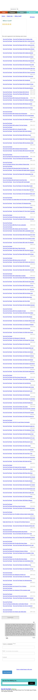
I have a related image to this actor (24, 669)
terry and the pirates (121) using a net (21, 344)
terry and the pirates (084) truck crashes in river (24, 238)
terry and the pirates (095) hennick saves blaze (23, 281)
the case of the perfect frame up (22, 521)
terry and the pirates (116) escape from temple (23, 340)
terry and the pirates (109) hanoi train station (23, 312)
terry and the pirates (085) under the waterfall (23, 242)
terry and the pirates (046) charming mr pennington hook (15, 97)
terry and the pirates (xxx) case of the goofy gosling (15, 596)
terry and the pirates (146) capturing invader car (23, 426)
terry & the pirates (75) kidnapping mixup (22, 203)
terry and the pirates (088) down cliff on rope (23, 254)
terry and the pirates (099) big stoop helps (22, 297)
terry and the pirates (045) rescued (21, 94)
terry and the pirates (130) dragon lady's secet (23, 379)
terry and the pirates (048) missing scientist (22, 103)
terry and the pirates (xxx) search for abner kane (24, 518)
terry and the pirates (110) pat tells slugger (22, 316)
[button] (33, 622)
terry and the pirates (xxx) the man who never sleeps (15, 559)
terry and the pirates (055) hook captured (22, 131)
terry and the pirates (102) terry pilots (21, 301)
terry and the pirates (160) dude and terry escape (24, 477)
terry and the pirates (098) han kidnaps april (23, 293)
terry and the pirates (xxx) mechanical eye (22, 580)
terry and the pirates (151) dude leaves (22, 445)
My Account (32, 12)
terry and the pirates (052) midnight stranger (23, 119)
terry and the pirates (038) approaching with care (24, 68)
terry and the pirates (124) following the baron (23, 355)
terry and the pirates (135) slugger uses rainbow (24, 398)
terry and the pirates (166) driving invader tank (23, 492)
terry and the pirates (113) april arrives (21, 328)
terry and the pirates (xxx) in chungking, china (23, 553)
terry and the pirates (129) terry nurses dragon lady (14, 377)
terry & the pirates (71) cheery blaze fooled (22, 185)
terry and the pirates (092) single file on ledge (23, 269)
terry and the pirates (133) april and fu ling (22, 391)
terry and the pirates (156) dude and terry (22, 461)
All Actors (32, 17)
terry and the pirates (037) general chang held (23, 64)
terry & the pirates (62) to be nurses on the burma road (15, 156)
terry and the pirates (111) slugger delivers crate (24, 320)
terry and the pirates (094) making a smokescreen (24, 277)
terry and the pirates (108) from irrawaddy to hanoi (14, 310)
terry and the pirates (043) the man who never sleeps (15, 543)
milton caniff (18, 16)
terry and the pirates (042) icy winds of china (23, 84)
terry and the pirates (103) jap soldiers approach (24, 305)
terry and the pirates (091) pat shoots (21, 266)
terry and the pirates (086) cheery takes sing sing (14, 248)
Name (14, 643)
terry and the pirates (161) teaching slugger (22, 480)
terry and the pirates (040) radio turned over (23, 76)
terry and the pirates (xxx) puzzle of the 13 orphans (14, 586)
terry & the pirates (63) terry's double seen (22, 158)
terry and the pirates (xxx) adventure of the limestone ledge (16, 590)
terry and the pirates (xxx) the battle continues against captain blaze (18, 514)
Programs (12, 12)
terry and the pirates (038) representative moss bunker (15, 531)
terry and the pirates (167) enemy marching (22, 496)
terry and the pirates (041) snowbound (21, 80)
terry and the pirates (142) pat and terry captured (24, 408)
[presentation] (14, 666)
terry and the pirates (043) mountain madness (23, 88)
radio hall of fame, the (8, 521)
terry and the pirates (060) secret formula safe (23, 150)
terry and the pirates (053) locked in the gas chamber (15, 125)
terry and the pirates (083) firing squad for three (24, 234)
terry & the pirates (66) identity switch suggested (24, 170)
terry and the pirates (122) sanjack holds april (23, 348)
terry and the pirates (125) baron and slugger (23, 359)
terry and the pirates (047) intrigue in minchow (23, 99)
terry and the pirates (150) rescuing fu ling (22, 441)
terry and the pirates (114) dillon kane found (23, 332)
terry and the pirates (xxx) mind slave (21, 576)
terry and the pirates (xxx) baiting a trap (22, 564)
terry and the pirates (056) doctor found (22, 135)
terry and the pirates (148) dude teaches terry (23, 434)
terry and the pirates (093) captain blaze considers (14, 275)
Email (10, 651)
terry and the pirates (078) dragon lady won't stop (14, 217)
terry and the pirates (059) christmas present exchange (15, 148)
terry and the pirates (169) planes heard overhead (14, 506)
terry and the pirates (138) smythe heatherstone (23, 371)
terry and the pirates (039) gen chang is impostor (24, 72)
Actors (22, 12)
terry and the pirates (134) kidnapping (21, 394)
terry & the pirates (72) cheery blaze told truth (23, 189)
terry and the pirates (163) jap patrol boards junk (24, 488)
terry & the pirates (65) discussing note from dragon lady (16, 168)
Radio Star (10, 16)
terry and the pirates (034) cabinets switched (23, 53)
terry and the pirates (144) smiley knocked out (23, 416)
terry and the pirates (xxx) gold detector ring (23, 561)
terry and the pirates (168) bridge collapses (22, 500)
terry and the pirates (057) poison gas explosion (23, 139)
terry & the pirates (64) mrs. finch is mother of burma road (16, 164)
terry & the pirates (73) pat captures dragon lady (24, 193)
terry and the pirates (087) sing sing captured (23, 250)
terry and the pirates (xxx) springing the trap (23, 568)
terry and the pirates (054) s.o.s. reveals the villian (14, 129)
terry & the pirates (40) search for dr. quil (22, 533)
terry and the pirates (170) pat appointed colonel (24, 508)
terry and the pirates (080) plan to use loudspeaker (14, 224)
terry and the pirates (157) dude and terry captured (14, 467)
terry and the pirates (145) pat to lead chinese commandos (16, 422)
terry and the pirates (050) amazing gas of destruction (15, 113)
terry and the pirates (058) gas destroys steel (23, 142)
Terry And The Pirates (7, 39)
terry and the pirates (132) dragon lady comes (23, 387)
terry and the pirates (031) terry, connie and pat (23, 41)
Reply (34, 637)
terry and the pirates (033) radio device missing (23, 49)
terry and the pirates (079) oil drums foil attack (23, 219)
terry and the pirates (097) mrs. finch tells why (23, 289)
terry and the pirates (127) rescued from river (23, 367)
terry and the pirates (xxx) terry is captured (22, 605)
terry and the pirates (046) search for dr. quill (23, 545)
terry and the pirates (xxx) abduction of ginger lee (14, 574)
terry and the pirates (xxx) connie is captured (23, 598)
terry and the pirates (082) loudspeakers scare (23, 230)
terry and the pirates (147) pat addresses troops (23, 430)
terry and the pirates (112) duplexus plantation (23, 324)
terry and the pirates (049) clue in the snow (23, 107)
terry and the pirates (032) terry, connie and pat (23, 45)
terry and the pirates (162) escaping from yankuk (24, 484)
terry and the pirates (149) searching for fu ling (24, 437)
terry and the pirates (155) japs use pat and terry (24, 457)
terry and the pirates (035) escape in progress (23, 56)
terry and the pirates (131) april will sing (22, 383)
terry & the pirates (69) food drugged (21, 182)
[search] (14, 9)
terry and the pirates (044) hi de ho (21, 92)
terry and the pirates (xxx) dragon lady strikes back (14, 611)
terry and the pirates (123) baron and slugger (23, 352)
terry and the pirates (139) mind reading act (23, 402)
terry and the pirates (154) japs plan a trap (22, 453)
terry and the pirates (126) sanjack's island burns (24, 363)
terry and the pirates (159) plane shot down (22, 473)
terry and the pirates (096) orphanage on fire (23, 285)
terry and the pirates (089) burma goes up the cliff (14, 260)
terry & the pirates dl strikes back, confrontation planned (15, 603)
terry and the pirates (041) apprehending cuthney (24, 537)
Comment (4, 657)
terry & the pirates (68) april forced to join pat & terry (15, 180)
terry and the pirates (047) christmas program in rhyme (15, 551)
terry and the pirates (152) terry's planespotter (23, 449)
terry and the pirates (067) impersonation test (23, 174)
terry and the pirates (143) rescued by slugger (23, 412)
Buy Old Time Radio (6, 688)
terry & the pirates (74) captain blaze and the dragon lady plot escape (18, 199)
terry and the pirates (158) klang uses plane (23, 469)
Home (4, 6)
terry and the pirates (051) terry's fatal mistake (23, 115)
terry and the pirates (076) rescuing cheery (22, 207)
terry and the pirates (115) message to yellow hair (14, 338)
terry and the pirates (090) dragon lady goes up (24, 262)
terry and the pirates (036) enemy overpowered (23, 60)
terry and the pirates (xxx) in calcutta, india (22, 39)
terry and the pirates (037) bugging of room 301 (24, 525)
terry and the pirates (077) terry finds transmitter (24, 211)
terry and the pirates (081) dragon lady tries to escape (15, 228)
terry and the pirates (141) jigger (20, 406)
